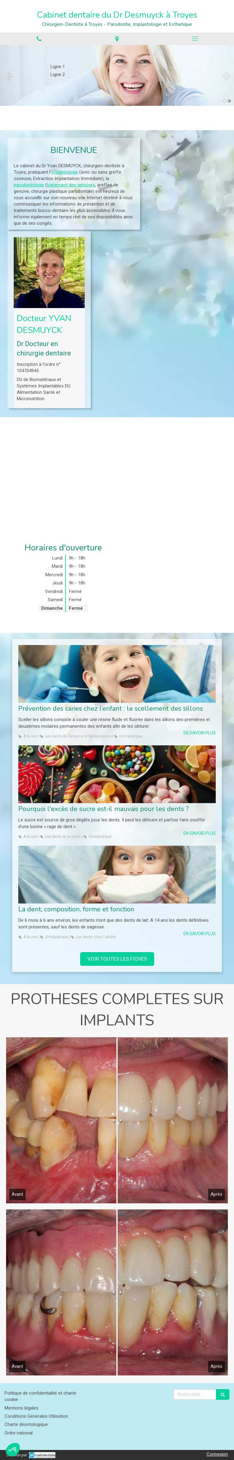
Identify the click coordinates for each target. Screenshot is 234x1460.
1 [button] (224, 100)
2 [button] (229, 100)
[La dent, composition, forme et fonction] (117, 874)
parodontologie (29, 185)
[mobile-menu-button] (195, 39)
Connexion (217, 1454)
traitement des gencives (71, 185)
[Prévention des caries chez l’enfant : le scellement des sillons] (117, 674)
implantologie (64, 172)
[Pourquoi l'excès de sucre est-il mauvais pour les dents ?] (117, 774)
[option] (117, 75)
